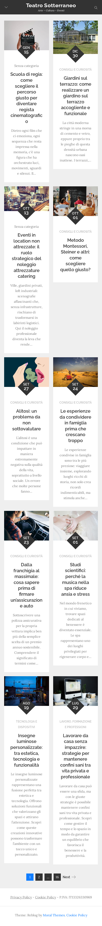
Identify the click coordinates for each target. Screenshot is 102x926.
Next (69, 877)
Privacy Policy (21, 897)
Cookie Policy (45, 897)
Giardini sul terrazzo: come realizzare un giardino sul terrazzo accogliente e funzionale (75, 95)
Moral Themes (54, 915)
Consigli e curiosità (75, 69)
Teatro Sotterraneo (51, 5)
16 (57, 877)
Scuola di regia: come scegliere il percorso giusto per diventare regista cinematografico (26, 97)
